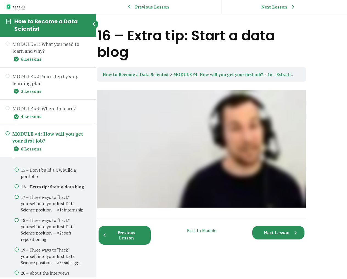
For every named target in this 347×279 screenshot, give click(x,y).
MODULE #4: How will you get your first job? (245, 74)
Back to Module (221, 230)
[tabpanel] (222, 150)
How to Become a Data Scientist (46, 25)
